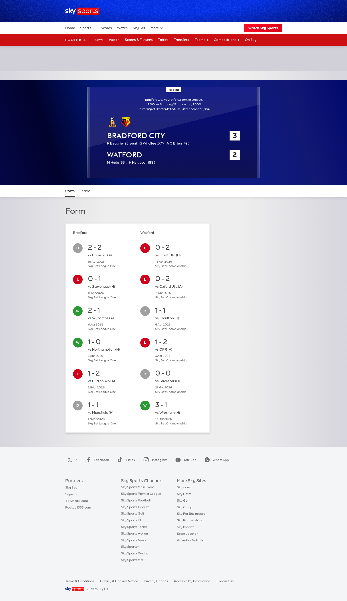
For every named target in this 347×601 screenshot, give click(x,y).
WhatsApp (216, 460)
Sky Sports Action (134, 534)
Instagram (154, 460)
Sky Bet (139, 28)
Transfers (181, 39)
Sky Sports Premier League (141, 494)
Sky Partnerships (189, 520)
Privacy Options (156, 581)
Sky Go (182, 501)
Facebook (96, 460)
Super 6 (71, 494)
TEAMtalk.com (76, 501)
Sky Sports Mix (132, 560)
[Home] (82, 11)
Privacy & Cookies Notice (119, 581)
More (157, 28)
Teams (201, 40)
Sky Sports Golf (132, 514)
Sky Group (184, 507)
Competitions (227, 40)
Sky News (184, 494)
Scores (106, 28)
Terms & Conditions (79, 581)
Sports (88, 28)
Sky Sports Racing (134, 553)
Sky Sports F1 (131, 520)
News (99, 39)
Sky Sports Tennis (134, 527)
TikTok (125, 460)
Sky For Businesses (191, 514)
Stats (70, 191)
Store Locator (187, 534)
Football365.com (78, 507)
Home (70, 28)
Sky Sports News (133, 540)
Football (75, 40)
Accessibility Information (192, 581)
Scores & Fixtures (139, 39)
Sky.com (183, 487)
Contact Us (225, 581)
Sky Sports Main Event (137, 487)
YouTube (185, 460)
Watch (122, 28)
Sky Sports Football (136, 501)
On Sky (250, 39)
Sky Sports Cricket (135, 507)
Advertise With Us (190, 540)
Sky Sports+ (130, 547)
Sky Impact (185, 527)
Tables (163, 39)
